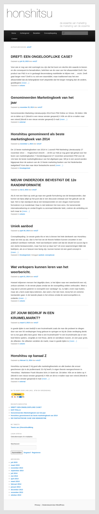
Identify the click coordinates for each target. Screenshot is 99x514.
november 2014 (17, 468)
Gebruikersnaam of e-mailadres (21, 437)
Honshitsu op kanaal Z (29, 356)
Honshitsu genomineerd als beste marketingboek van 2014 (34, 415)
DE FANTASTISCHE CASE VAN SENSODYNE (28, 418)
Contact (14, 39)
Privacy (37, 505)
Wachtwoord (15, 444)
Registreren (36, 453)
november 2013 (17, 492)
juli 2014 (14, 473)
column (22, 85)
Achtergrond (24, 33)
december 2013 (17, 490)
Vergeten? (27, 453)
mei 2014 (14, 476)
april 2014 (15, 479)
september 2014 (17, 471)
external (22, 122)
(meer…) (25, 83)
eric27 (29, 47)
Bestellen (36, 33)
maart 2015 (15, 465)
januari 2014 (15, 487)
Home (13, 33)
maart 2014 (15, 481)
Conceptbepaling (50, 33)
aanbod (41, 255)
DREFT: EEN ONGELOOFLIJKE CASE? (41, 57)
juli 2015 (14, 462)
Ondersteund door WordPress (53, 505)
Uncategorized (24, 168)
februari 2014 (16, 484)
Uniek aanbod (22, 226)
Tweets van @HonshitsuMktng (22, 427)
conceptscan (49, 255)
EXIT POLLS (16, 410)
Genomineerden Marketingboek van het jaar (28, 413)
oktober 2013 (16, 495)
